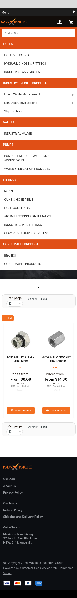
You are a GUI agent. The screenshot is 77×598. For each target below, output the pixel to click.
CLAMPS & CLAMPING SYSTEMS (26, 233)
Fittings (9, 179)
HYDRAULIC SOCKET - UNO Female (56, 359)
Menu (5, 12)
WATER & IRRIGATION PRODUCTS (27, 168)
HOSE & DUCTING (16, 55)
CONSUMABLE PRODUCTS (22, 264)
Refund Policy (12, 510)
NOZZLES (10, 191)
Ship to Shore (13, 111)
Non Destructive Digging (20, 102)
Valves (8, 122)
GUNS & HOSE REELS (18, 199)
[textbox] (38, 33)
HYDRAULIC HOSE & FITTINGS (25, 63)
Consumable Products (21, 244)
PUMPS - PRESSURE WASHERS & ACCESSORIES (27, 158)
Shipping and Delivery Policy (23, 516)
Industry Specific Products (25, 83)
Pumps (8, 144)
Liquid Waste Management (22, 94)
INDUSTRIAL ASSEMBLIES (22, 72)
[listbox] (14, 304)
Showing (37, 298)
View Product (23, 410)
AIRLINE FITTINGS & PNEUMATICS (27, 216)
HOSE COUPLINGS (17, 208)
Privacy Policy (13, 492)
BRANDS (10, 255)
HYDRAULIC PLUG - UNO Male (20, 359)
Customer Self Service (35, 568)
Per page (15, 298)
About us (9, 486)
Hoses (8, 44)
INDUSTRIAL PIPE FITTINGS (23, 224)
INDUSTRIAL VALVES (18, 133)
